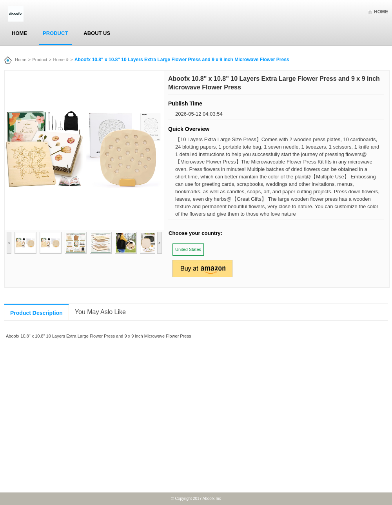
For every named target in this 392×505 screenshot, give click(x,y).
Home (381, 12)
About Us (96, 33)
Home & (61, 59)
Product (55, 33)
